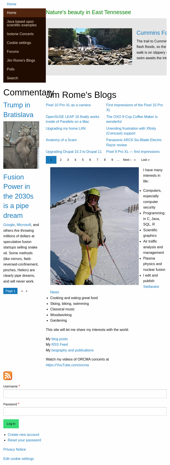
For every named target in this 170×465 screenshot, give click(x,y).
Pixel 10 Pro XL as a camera (68, 105)
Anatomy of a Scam (61, 140)
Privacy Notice (14, 449)
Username (10, 386)
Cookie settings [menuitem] (19, 43)
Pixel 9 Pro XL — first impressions (133, 152)
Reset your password (24, 440)
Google (9, 225)
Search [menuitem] (12, 78)
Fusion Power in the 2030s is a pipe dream (18, 196)
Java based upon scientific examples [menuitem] (22, 23)
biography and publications (73, 350)
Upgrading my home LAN (66, 128)
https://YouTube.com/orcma (67, 365)
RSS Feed (60, 344)
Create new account (23, 435)
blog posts (60, 339)
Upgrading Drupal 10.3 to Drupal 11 (74, 152)
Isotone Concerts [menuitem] (20, 34)
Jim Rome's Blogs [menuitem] (21, 60)
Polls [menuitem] (11, 69)
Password (10, 404)
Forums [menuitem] (13, 51)
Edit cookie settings (18, 459)
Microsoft (24, 225)
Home (11, 4)
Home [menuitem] (11, 13)
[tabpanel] (106, 53)
